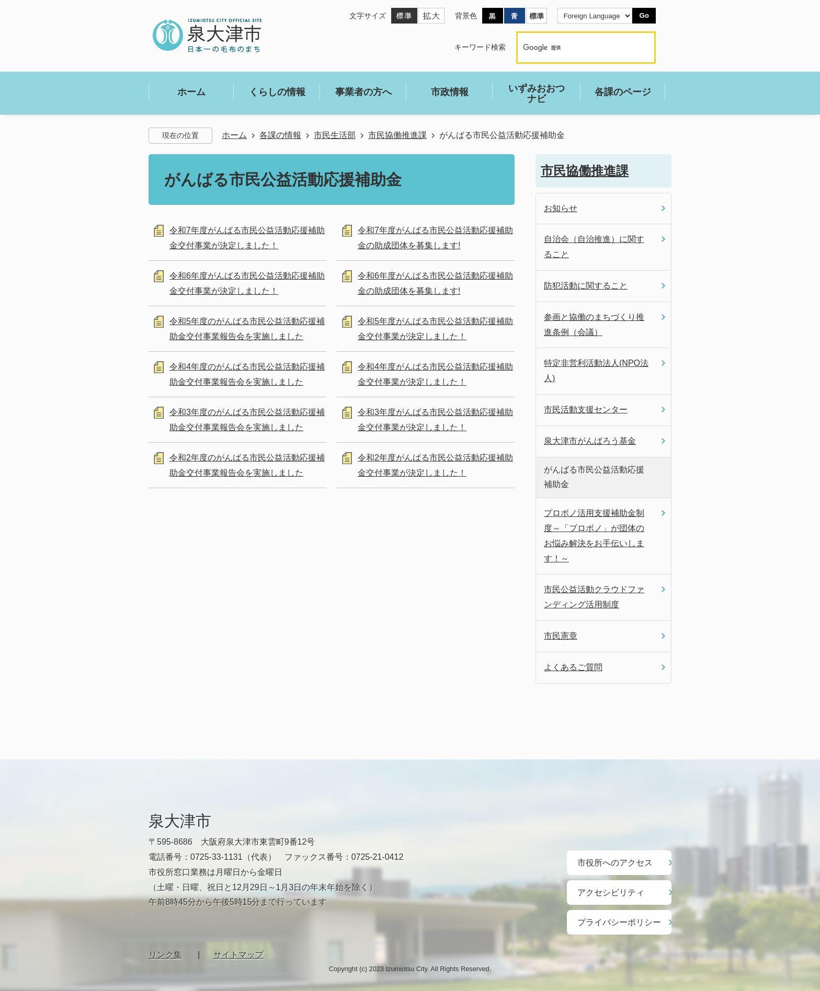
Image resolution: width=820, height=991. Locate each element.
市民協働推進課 (397, 135)
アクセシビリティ (606, 887)
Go (644, 15)
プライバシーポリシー (614, 914)
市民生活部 (335, 135)
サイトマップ (238, 945)
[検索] (575, 48)
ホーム (234, 135)
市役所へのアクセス (610, 861)
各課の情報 (280, 135)
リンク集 (165, 945)
